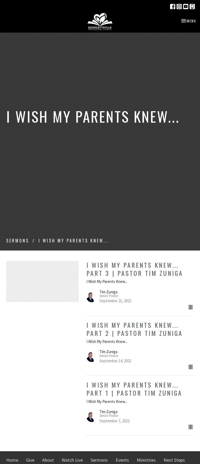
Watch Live (72, 460)
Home (12, 460)
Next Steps (174, 460)
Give (30, 460)
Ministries (146, 460)
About (48, 460)
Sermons (17, 240)
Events (122, 460)
